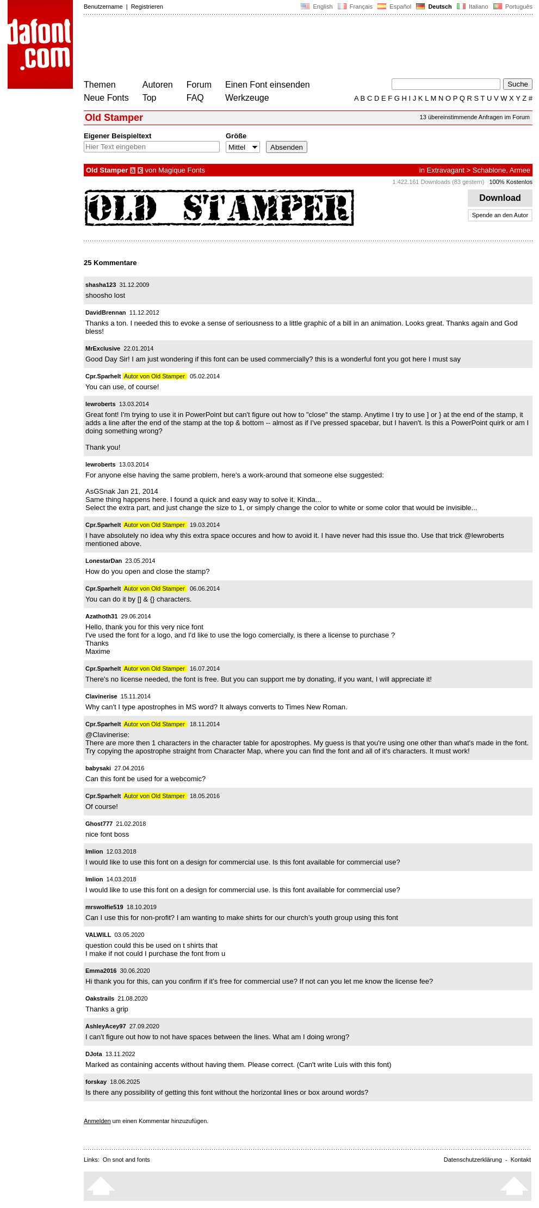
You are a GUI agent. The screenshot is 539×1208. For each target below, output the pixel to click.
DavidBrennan (105, 312)
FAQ (195, 97)
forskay (96, 1081)
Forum (199, 84)
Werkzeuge (247, 97)
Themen (100, 84)
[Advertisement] (282, 47)
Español (394, 6)
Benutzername (103, 6)
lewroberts (100, 404)
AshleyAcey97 (105, 1026)
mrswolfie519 (104, 907)
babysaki (98, 768)
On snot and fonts (126, 1159)
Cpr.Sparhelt (103, 376)
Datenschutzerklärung (473, 1159)
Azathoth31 (101, 616)
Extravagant (445, 170)
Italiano (472, 6)
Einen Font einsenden (267, 84)
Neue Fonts (106, 97)
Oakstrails (99, 998)
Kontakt (521, 1159)
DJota (93, 1054)
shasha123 (100, 284)
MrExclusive (102, 348)
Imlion (94, 851)
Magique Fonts (181, 170)
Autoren (158, 84)
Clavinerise (101, 696)
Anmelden (97, 1121)
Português (512, 6)
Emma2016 (101, 970)
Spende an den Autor (500, 215)
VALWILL (98, 934)
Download (500, 198)
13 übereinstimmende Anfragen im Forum (475, 117)
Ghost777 (99, 823)
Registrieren (147, 6)
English (316, 6)
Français (355, 6)
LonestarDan (103, 560)
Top (150, 97)
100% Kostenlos (511, 182)
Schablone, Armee (501, 170)
